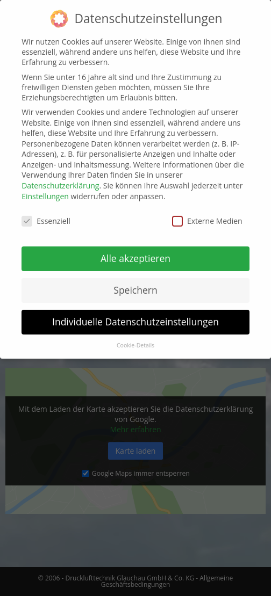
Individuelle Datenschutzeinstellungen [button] (135, 314)
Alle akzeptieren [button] (135, 251)
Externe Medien (207, 213)
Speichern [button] (135, 283)
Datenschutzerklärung (60, 178)
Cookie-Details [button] (135, 337)
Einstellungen (45, 189)
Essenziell (46, 213)
